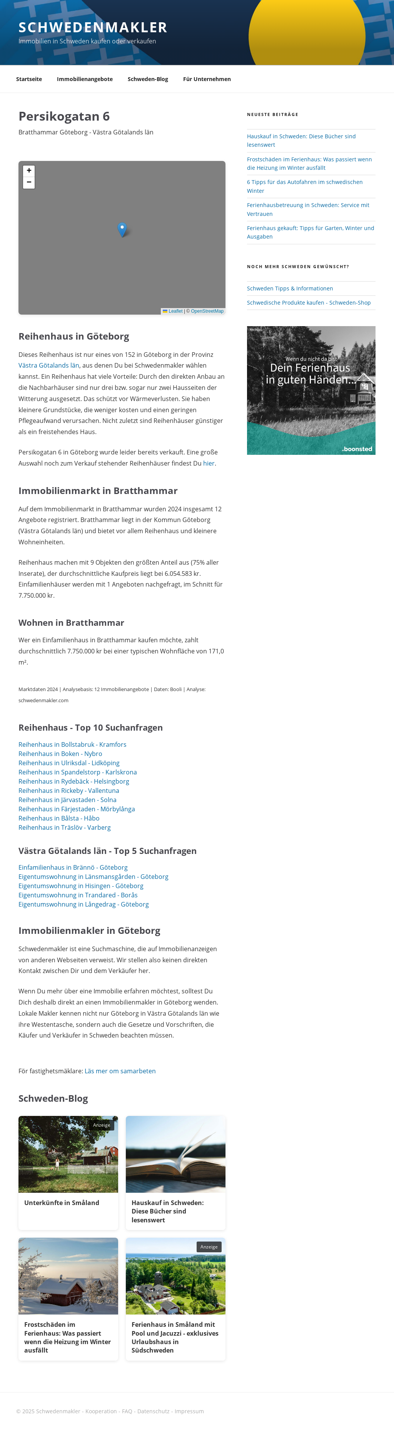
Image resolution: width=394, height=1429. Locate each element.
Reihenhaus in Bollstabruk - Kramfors (72, 744)
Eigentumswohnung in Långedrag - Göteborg (83, 904)
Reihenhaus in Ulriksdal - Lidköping (69, 763)
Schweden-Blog (148, 79)
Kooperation (101, 1411)
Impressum (189, 1411)
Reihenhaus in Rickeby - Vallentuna (68, 790)
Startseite (29, 79)
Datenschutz (153, 1411)
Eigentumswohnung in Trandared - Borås (78, 895)
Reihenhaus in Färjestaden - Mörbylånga (76, 809)
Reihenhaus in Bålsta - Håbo (59, 818)
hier (209, 463)
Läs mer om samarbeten (120, 1071)
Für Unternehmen (207, 79)
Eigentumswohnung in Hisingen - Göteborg (81, 886)
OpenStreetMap (207, 311)
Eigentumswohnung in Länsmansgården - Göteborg (93, 876)
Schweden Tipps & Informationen (290, 288)
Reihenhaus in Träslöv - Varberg (64, 827)
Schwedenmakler (93, 27)
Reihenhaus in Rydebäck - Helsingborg (73, 781)
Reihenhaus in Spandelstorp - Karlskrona (77, 772)
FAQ (127, 1411)
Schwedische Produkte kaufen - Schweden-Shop (309, 302)
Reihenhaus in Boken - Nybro (60, 753)
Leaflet (172, 311)
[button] (122, 230)
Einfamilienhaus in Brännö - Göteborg (73, 867)
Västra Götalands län (48, 365)
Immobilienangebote (85, 79)
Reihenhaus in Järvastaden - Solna (67, 800)
